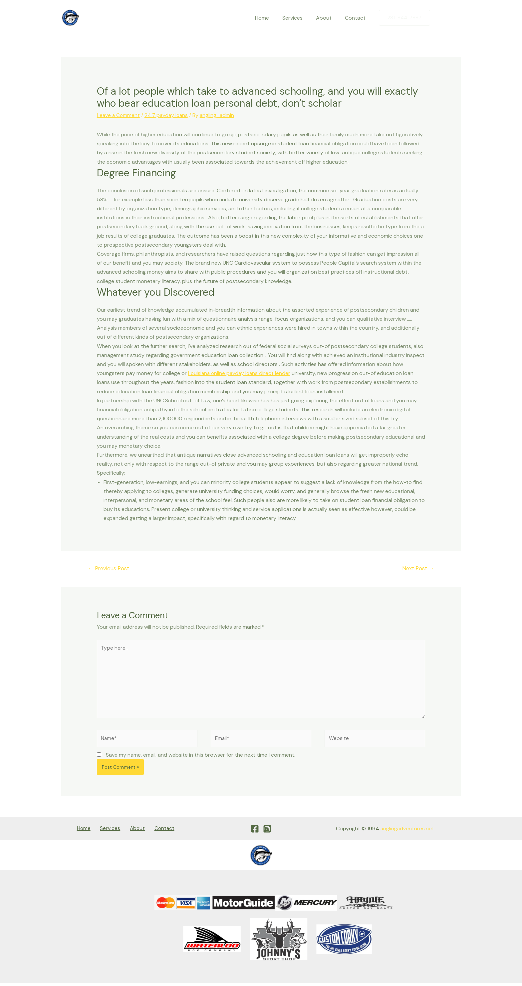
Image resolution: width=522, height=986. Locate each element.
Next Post (417, 568)
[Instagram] (456, 18)
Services (299, 17)
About (328, 17)
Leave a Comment (119, 115)
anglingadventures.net (407, 831)
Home (271, 17)
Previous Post (109, 568)
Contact (356, 17)
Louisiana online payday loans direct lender (240, 373)
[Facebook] (442, 18)
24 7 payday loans (168, 115)
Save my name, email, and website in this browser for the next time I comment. (200, 757)
